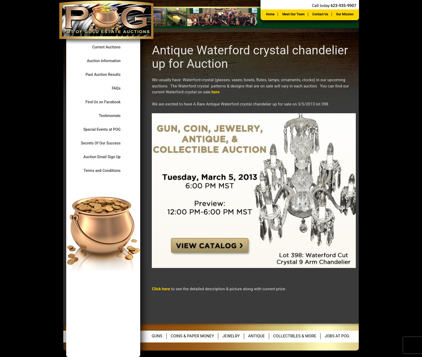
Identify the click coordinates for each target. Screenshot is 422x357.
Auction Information (108, 60)
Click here (161, 289)
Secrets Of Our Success (105, 143)
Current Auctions (110, 47)
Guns (157, 336)
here (216, 92)
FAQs (120, 88)
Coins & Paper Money (192, 336)
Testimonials (114, 115)
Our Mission (344, 14)
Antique (256, 336)
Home (270, 14)
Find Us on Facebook (108, 102)
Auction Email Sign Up (106, 156)
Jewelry (231, 336)
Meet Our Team (293, 14)
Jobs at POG (337, 336)
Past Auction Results (108, 74)
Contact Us (320, 14)
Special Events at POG (106, 129)
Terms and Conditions (107, 170)
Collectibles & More (294, 336)
